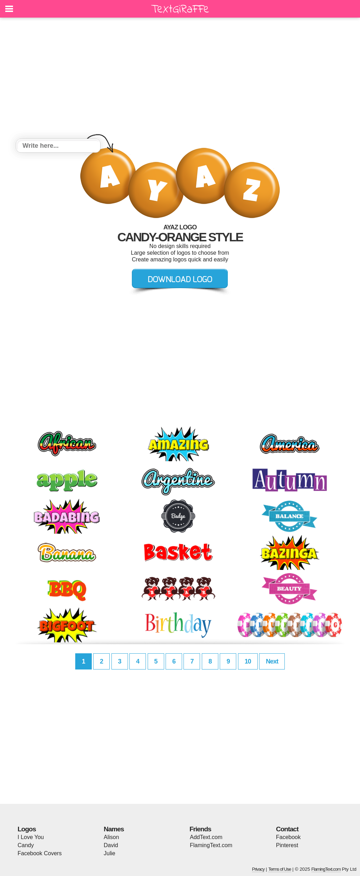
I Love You (31, 837)
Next (272, 661)
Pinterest (287, 845)
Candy (26, 845)
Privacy (258, 869)
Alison (111, 837)
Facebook (288, 837)
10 (248, 661)
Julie (109, 853)
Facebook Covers (40, 853)
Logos (27, 829)
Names (114, 829)
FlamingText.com (211, 845)
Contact (287, 829)
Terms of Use (279, 869)
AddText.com (206, 837)
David (111, 845)
